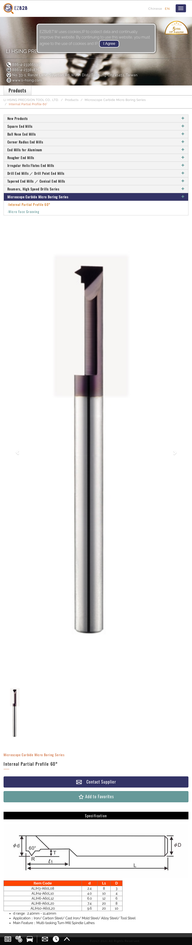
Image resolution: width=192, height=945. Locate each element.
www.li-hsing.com (24, 80)
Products (72, 100)
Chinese (155, 8)
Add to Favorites (96, 796)
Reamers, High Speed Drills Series (96, 188)
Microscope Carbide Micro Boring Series (115, 100)
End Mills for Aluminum (96, 149)
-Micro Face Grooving (23, 211)
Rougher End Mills (96, 157)
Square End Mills (96, 126)
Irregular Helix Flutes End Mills (96, 165)
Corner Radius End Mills (96, 141)
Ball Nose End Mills (96, 134)
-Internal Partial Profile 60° (28, 204)
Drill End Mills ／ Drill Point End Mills (96, 173)
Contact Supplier (96, 782)
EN (167, 8)
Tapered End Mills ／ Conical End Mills (96, 181)
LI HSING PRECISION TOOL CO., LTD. (31, 100)
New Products (96, 118)
